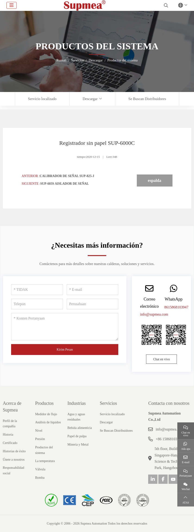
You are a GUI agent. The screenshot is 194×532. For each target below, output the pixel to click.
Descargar (90, 99)
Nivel (38, 430)
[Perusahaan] (93, 304)
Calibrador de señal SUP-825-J (67, 176)
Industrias (76, 403)
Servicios (108, 403)
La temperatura (45, 461)
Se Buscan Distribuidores (147, 99)
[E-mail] (93, 289)
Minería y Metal (77, 444)
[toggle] (11, 5)
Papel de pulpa (76, 436)
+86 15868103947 (169, 439)
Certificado (10, 443)
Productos (44, 403)
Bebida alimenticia (79, 428)
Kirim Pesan (65, 349)
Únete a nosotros (14, 459)
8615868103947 (176, 307)
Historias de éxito (14, 451)
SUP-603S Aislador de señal (64, 183)
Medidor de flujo (46, 414)
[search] (165, 5)
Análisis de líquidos (48, 422)
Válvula (40, 469)
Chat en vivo (161, 359)
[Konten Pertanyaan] (64, 326)
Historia (8, 434)
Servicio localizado (42, 99)
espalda (154, 180)
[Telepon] (37, 304)
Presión (40, 439)
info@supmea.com (154, 314)
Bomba (39, 477)
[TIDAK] (37, 289)
